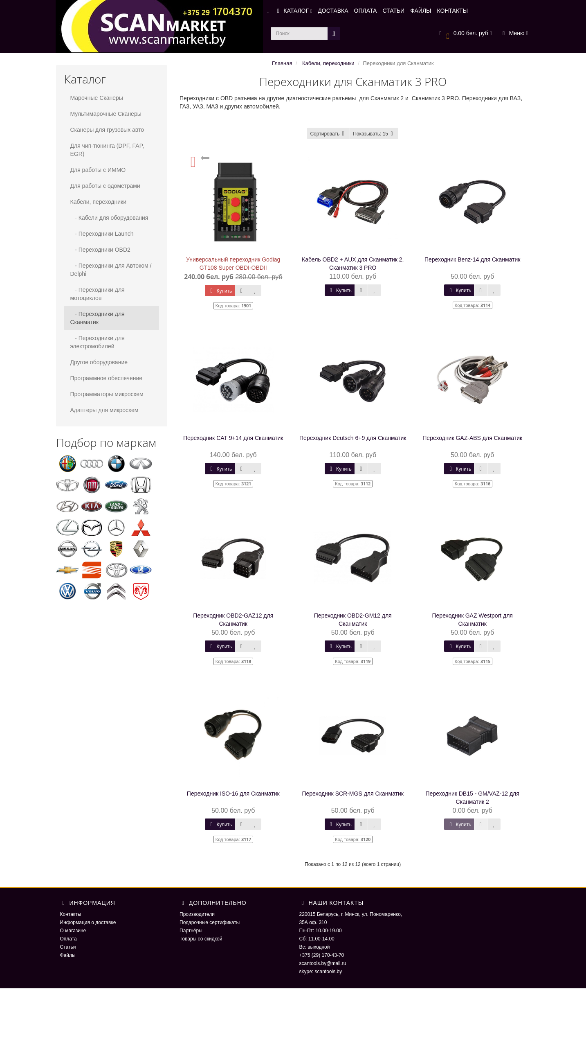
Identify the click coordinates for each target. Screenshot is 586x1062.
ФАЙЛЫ (420, 10)
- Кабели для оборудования (109, 217)
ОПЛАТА (365, 10)
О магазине (73, 930)
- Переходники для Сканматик (97, 318)
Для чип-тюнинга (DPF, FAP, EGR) (107, 149)
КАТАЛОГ (293, 10)
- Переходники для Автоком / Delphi (111, 269)
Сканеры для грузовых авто (107, 129)
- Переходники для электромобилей (97, 342)
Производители (197, 914)
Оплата (68, 939)
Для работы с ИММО (98, 170)
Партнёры (191, 930)
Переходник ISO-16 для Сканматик (233, 793)
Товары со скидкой (201, 939)
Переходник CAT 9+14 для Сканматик (233, 438)
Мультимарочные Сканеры (105, 113)
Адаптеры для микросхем (104, 410)
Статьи (68, 947)
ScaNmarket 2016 (438, 1005)
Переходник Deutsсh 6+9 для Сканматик (352, 438)
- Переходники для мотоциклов (97, 293)
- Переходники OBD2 (100, 249)
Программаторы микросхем (107, 394)
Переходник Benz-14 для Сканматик (472, 259)
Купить (220, 291)
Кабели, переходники (98, 201)
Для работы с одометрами (105, 186)
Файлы (68, 955)
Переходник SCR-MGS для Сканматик (353, 793)
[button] (464, 34)
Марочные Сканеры (96, 98)
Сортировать (328, 134)
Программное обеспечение (106, 378)
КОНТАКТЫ (452, 10)
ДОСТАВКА (333, 10)
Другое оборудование (99, 362)
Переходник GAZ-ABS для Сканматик (472, 438)
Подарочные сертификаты (210, 922)
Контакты (70, 914)
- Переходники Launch (102, 233)
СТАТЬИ (393, 10)
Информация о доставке (88, 922)
